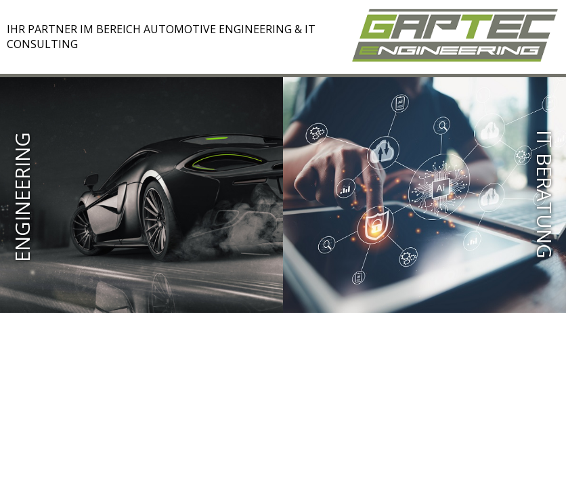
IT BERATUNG (544, 194)
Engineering (22, 197)
